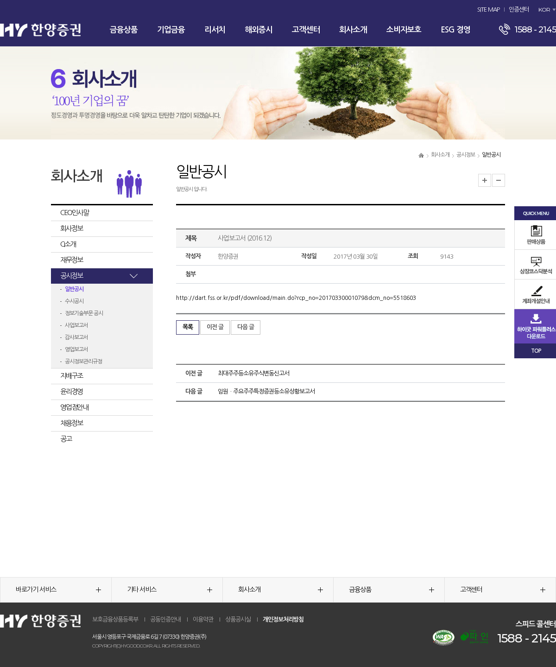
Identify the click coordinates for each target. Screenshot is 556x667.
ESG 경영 (455, 30)
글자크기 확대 (484, 180)
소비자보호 (403, 30)
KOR (544, 9)
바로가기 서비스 (58, 589)
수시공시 (74, 301)
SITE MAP (488, 9)
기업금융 (171, 30)
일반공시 (74, 289)
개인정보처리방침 (283, 619)
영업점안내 (74, 407)
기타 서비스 (169, 589)
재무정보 (71, 259)
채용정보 (71, 422)
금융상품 (124, 30)
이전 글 (215, 327)
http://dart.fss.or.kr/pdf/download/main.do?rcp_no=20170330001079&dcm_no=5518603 (296, 298)
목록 (188, 327)
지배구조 (71, 375)
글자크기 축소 (498, 180)
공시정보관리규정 (83, 361)
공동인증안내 (165, 619)
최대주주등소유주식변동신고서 (253, 373)
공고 (65, 438)
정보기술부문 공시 (84, 313)
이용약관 (203, 619)
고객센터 (306, 30)
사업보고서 (76, 325)
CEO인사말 (74, 212)
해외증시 (258, 30)
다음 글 (245, 327)
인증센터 (519, 9)
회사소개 (353, 30)
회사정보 (71, 228)
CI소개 (68, 244)
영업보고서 (76, 349)
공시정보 (465, 155)
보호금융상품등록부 (115, 619)
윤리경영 (71, 391)
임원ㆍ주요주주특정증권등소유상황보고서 (266, 391)
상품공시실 (238, 619)
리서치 (214, 30)
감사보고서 (76, 337)
